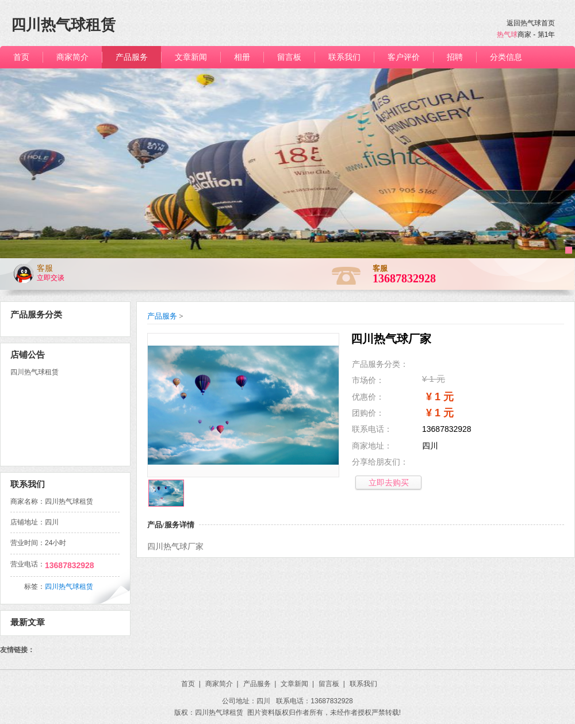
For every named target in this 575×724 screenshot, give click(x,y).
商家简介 (222, 684)
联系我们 (363, 684)
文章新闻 (297, 684)
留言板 (332, 684)
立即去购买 (389, 482)
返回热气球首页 (531, 23)
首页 (191, 684)
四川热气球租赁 (69, 587)
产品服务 (162, 316)
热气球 (507, 34)
